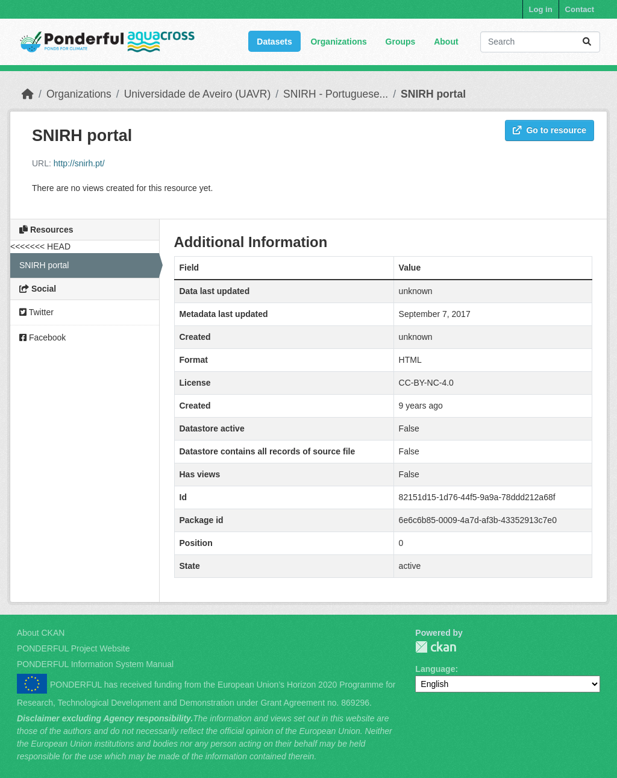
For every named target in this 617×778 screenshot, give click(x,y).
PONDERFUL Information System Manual (95, 664)
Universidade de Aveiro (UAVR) (197, 94)
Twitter (36, 312)
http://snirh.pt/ (79, 163)
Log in (541, 9)
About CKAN (40, 633)
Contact (579, 9)
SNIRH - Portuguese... (335, 94)
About (446, 41)
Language (435, 669)
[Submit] (587, 41)
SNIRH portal (433, 94)
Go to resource (549, 130)
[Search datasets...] (540, 41)
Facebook (42, 337)
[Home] (28, 94)
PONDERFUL (435, 647)
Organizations (338, 41)
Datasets (274, 41)
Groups (401, 41)
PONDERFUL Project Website (73, 648)
